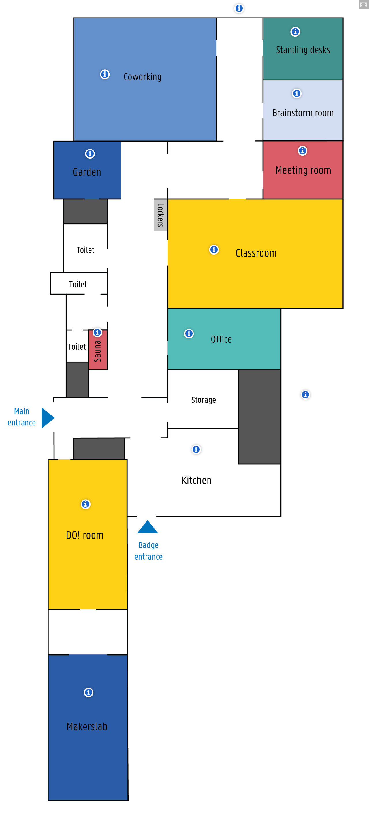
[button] (364, 4)
